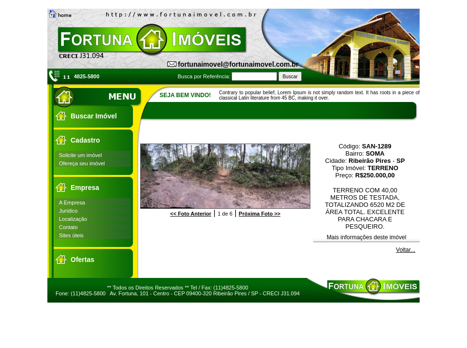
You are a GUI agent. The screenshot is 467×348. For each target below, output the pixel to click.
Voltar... (405, 249)
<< (190, 214)
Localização (73, 219)
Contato (68, 227)
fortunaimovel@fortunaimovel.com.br (238, 64)
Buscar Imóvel (94, 116)
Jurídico (68, 211)
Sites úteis (71, 235)
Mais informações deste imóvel (367, 237)
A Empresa (72, 202)
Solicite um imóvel (80, 155)
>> (259, 214)
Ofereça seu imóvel (82, 163)
